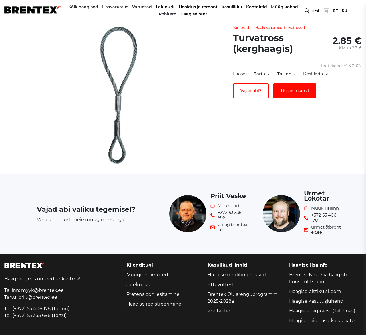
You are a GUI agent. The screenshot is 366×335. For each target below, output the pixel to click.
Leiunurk (165, 6)
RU (344, 11)
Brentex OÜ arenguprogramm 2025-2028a (242, 298)
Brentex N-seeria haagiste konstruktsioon (319, 278)
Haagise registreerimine (153, 304)
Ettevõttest (221, 284)
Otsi (315, 11)
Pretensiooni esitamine (153, 294)
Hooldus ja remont (198, 6)
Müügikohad (284, 6)
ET (335, 11)
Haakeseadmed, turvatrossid (280, 27)
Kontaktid (256, 6)
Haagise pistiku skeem (315, 291)
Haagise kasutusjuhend (316, 301)
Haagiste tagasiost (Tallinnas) (322, 311)
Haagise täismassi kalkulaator (322, 320)
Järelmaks (138, 284)
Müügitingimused (147, 274)
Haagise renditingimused (237, 274)
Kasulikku (232, 6)
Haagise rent (193, 14)
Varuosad (241, 27)
